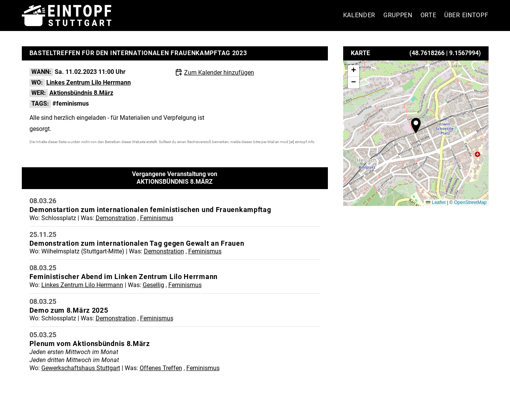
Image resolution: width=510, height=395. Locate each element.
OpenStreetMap (470, 202)
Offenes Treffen (161, 368)
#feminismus (70, 103)
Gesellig (153, 285)
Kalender (359, 15)
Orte (428, 15)
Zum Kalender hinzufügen (219, 72)
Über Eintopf (466, 15)
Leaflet (435, 202)
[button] (416, 125)
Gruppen (397, 15)
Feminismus (156, 218)
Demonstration (116, 218)
